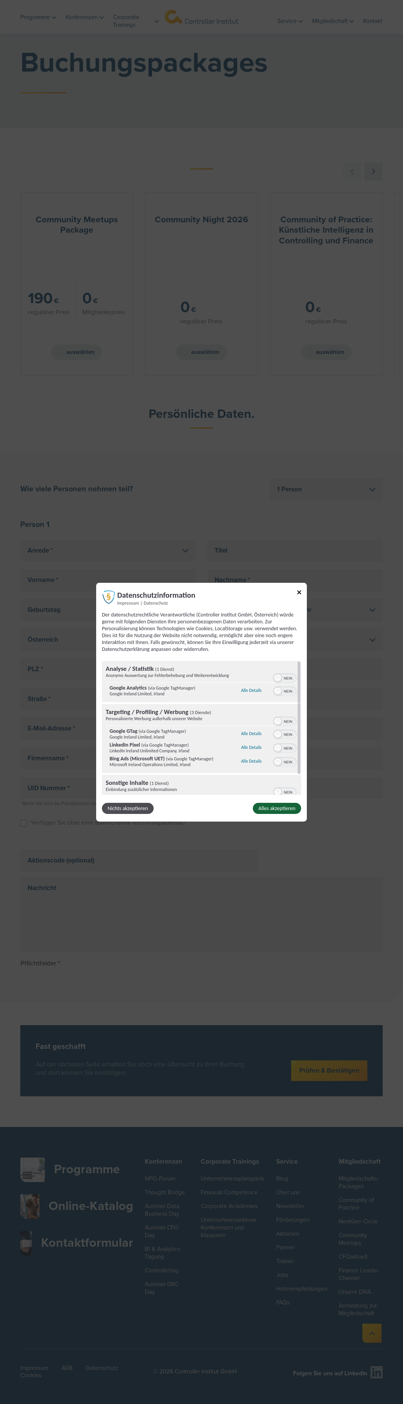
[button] (277, 678)
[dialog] (201, 701)
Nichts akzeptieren (128, 808)
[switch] (284, 677)
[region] (201, 728)
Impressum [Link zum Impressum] (128, 602)
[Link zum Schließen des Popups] (299, 593)
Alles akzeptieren (277, 808)
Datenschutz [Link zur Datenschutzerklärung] (156, 602)
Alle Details (251, 690)
